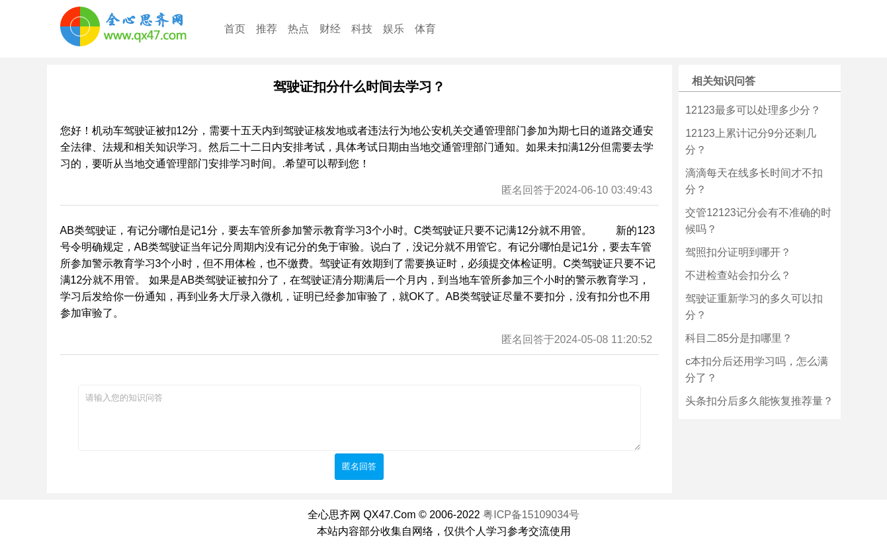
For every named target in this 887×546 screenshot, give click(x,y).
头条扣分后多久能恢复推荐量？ (759, 401)
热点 (298, 28)
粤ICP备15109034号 (531, 514)
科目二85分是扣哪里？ (738, 338)
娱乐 (393, 28)
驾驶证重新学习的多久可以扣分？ (754, 307)
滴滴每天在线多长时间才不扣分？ (754, 181)
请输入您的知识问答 (359, 418)
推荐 (266, 28)
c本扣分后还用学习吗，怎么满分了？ (756, 369)
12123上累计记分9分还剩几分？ (750, 141)
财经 (330, 28)
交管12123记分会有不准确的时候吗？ (758, 221)
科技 (361, 28)
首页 (234, 28)
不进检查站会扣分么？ (738, 275)
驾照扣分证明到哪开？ (738, 252)
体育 (425, 28)
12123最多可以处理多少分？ (753, 110)
